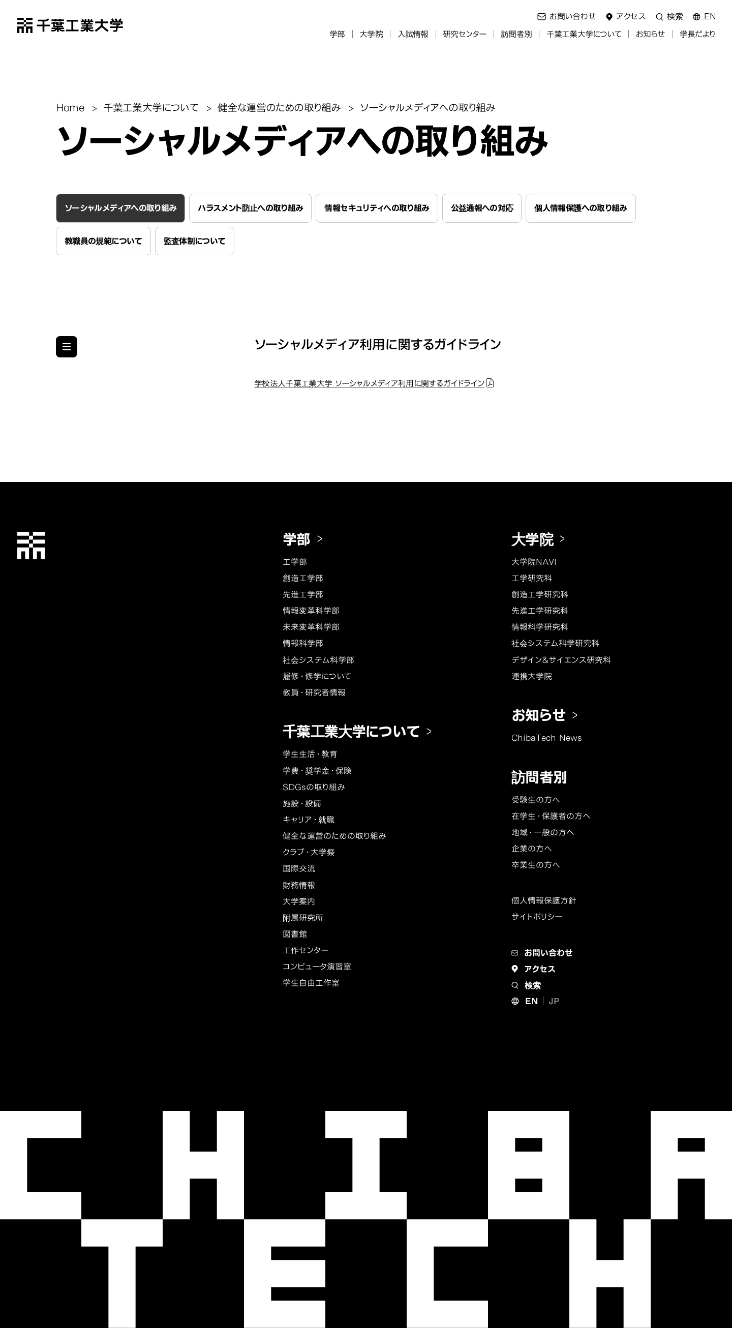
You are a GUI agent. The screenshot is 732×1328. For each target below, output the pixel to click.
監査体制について (195, 241)
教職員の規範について (103, 241)
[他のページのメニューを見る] (66, 346)
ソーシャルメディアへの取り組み (120, 208)
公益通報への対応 (482, 208)
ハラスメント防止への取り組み (250, 208)
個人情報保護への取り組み (580, 208)
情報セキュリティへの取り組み (376, 208)
